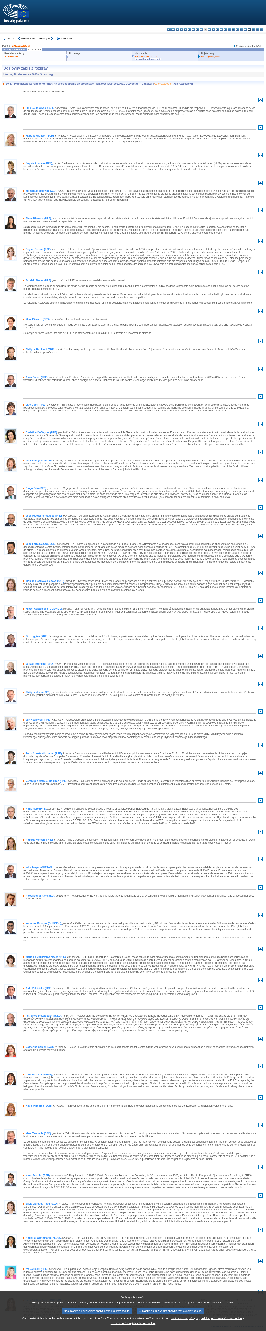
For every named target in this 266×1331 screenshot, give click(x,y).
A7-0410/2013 (11, 56)
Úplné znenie (66, 38)
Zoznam (10, 38)
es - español (173, 29)
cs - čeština (177, 29)
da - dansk (181, 29)
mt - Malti (229, 29)
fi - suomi (257, 29)
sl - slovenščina (253, 29)
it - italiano (213, 29)
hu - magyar (225, 29)
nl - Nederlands (233, 29)
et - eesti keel (189, 29)
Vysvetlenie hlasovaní (148, 59)
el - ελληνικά (193, 29)
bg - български (169, 29)
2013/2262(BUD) (21, 45)
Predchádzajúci (28, 38)
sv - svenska (261, 29)
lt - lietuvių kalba (221, 29)
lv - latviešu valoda (217, 29)
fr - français (201, 29)
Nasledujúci (44, 38)
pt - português (241, 29)
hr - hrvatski (209, 29)
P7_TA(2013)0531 (210, 56)
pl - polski (237, 29)
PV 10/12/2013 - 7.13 (146, 56)
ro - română (245, 29)
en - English (197, 29)
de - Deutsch (185, 29)
